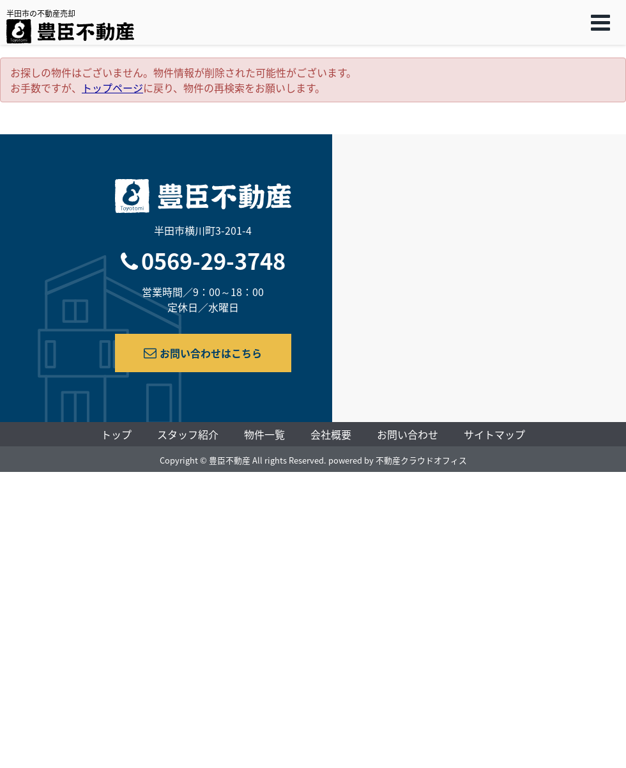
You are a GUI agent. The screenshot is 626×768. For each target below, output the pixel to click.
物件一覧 (264, 434)
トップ (116, 434)
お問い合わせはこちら (203, 353)
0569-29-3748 (213, 260)
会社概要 (330, 434)
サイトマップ (494, 434)
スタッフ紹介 (187, 434)
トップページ (112, 87)
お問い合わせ (407, 434)
